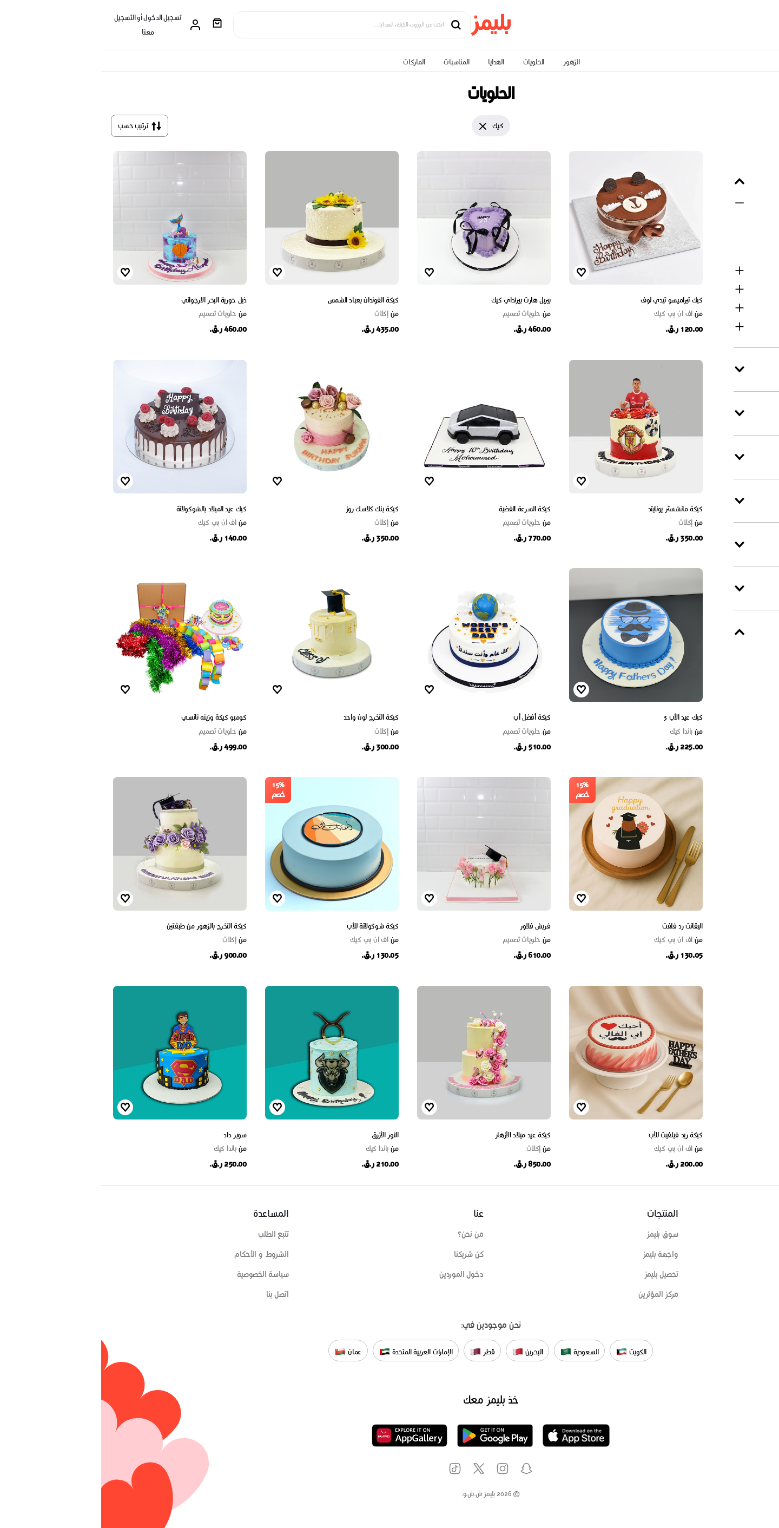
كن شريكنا (367, 1254)
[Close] (382, 126)
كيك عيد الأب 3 (581, 717)
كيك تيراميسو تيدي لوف (570, 300)
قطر (381, 1351)
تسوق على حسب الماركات (732, 1274)
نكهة (749, 500)
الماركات (313, 62)
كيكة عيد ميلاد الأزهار (422, 1135)
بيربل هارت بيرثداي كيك (420, 300)
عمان (247, 1351)
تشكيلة (746, 457)
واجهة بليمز (559, 1254)
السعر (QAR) (735, 588)
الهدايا (395, 62)
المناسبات (355, 62)
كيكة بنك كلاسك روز (271, 509)
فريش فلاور (434, 926)
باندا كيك (585, 731)
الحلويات (433, 62)
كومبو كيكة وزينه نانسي (112, 717)
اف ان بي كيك (577, 314)
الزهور (470, 62)
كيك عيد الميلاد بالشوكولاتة (110, 509)
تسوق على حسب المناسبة (732, 1254)
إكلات (285, 314)
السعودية (478, 1351)
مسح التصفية (741, 152)
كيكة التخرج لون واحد (270, 717)
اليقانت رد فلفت (581, 926)
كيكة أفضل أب (431, 717)
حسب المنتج (738, 181)
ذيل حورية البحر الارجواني (112, 300)
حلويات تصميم (425, 314)
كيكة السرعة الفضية (424, 509)
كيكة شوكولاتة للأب (271, 926)
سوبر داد (133, 1135)
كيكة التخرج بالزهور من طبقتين (105, 926)
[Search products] (246, 25)
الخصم (747, 544)
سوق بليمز (561, 1234)
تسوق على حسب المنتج (735, 1234)
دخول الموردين (360, 1274)
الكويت (530, 1351)
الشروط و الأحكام (160, 1254)
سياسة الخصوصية (161, 1274)
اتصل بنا (176, 1294)
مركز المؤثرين (557, 1294)
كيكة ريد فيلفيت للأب (574, 1135)
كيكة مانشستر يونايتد (574, 509)
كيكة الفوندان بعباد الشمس (262, 300)
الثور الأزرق (284, 1135)
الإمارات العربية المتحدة (315, 1351)
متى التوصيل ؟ (736, 631)
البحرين (426, 1351)
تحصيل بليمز (560, 1274)
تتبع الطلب (172, 1234)
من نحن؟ (369, 1234)
